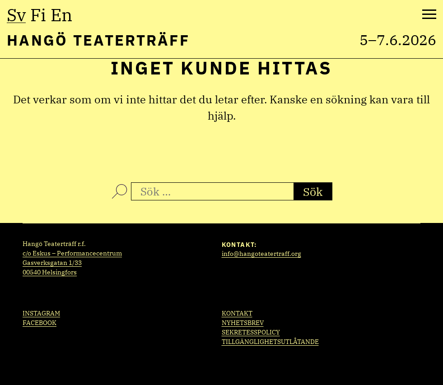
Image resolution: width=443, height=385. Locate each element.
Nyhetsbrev (243, 323)
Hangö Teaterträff (98, 40)
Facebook (39, 323)
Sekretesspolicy (251, 332)
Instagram (41, 313)
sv (16, 15)
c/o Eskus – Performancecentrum (72, 253)
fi (38, 15)
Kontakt (237, 313)
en (61, 15)
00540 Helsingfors (50, 272)
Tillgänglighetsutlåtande (270, 342)
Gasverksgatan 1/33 (52, 263)
